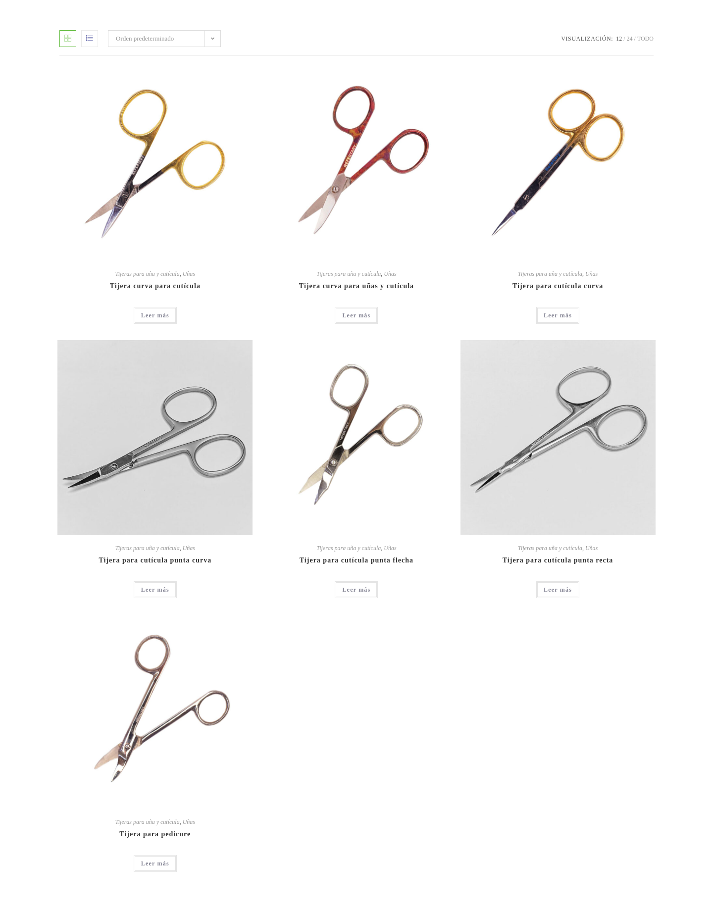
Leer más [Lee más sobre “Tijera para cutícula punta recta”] (558, 589)
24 (630, 38)
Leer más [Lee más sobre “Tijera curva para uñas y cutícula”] (356, 315)
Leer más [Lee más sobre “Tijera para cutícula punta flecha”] (356, 589)
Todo (645, 38)
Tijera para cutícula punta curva (155, 560)
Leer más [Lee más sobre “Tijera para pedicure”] (155, 863)
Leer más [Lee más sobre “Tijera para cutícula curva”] (558, 315)
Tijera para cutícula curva (557, 286)
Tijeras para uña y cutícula (147, 273)
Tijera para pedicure (155, 834)
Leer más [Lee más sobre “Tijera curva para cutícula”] (155, 315)
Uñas (189, 273)
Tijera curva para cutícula (155, 286)
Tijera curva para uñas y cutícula (356, 286)
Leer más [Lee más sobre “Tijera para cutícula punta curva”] (155, 589)
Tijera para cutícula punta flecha (356, 560)
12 (619, 38)
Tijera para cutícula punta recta (558, 560)
